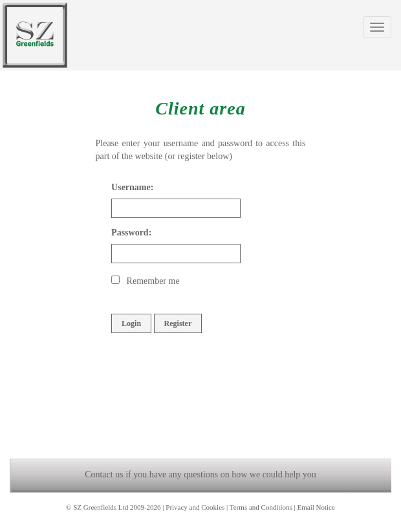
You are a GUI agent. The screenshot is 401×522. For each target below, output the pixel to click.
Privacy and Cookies (195, 507)
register (191, 156)
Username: (132, 187)
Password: (131, 232)
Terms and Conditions (261, 507)
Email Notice (316, 507)
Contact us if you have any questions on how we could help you (200, 474)
